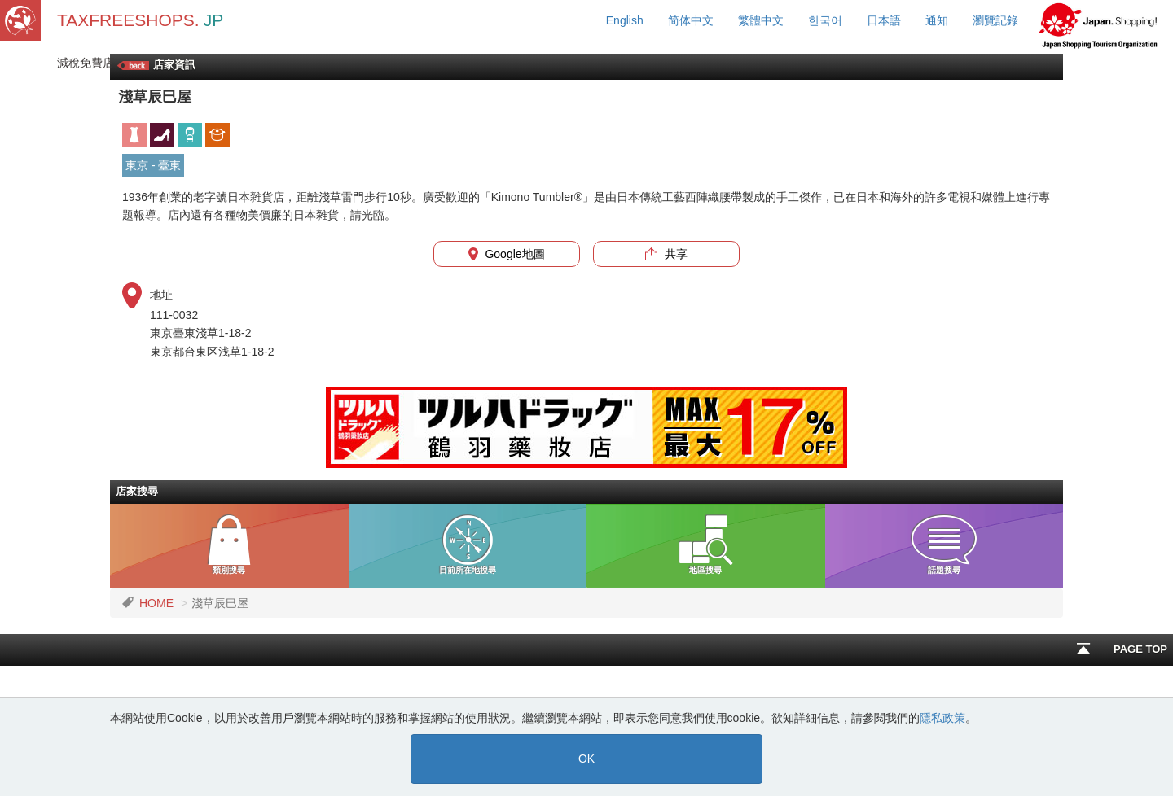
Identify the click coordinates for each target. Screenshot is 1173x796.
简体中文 (691, 20)
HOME (156, 603)
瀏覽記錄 (995, 20)
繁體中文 (761, 20)
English (625, 20)
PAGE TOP (1122, 649)
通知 (936, 20)
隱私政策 (942, 717)
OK (586, 758)
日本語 (884, 20)
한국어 (825, 20)
